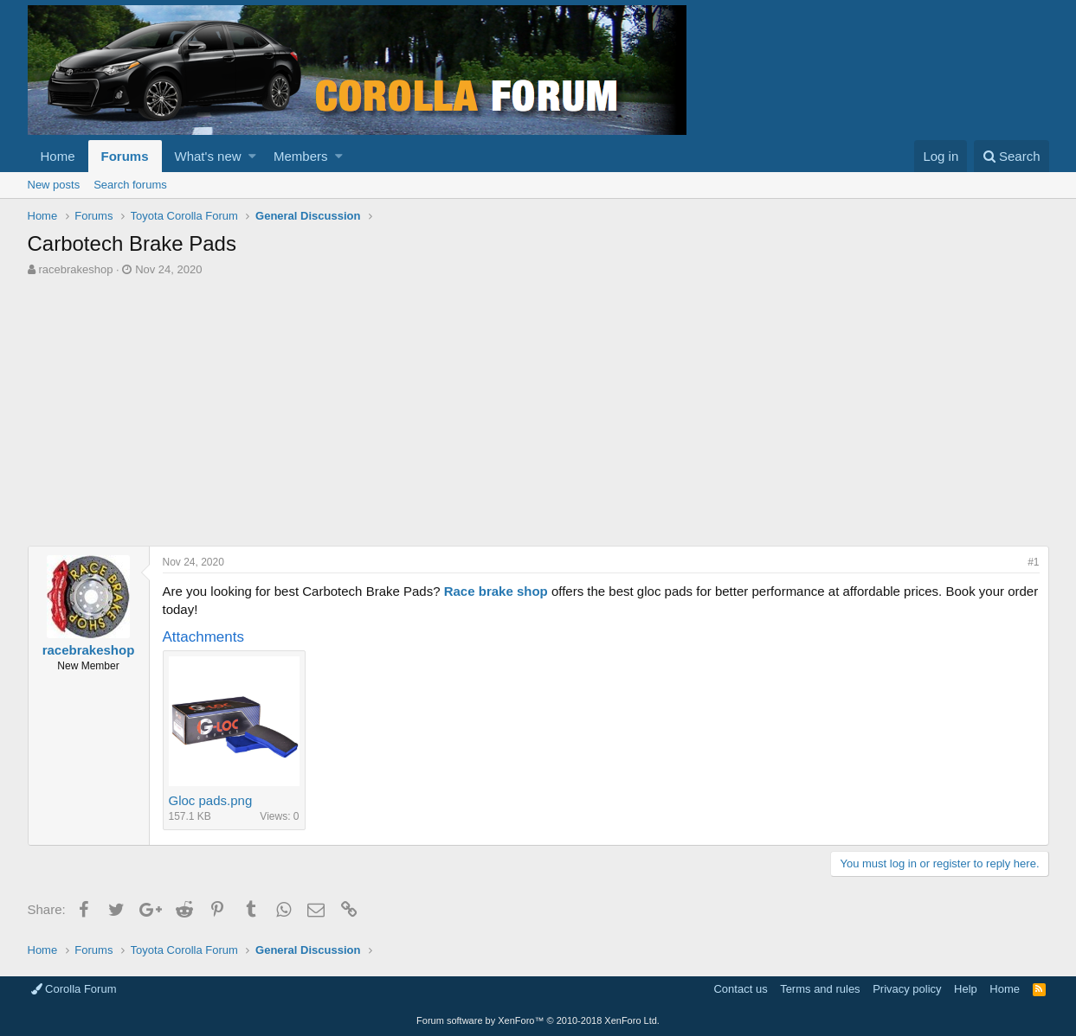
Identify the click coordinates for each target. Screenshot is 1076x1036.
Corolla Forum (74, 988)
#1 (1033, 562)
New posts (54, 184)
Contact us (740, 988)
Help (965, 988)
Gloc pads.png (211, 800)
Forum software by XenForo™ (538, 1020)
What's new (208, 156)
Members (301, 156)
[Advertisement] (538, 407)
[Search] (1011, 156)
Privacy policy (907, 988)
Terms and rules (820, 988)
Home (58, 156)
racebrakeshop (75, 269)
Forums (125, 156)
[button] (252, 156)
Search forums (130, 184)
